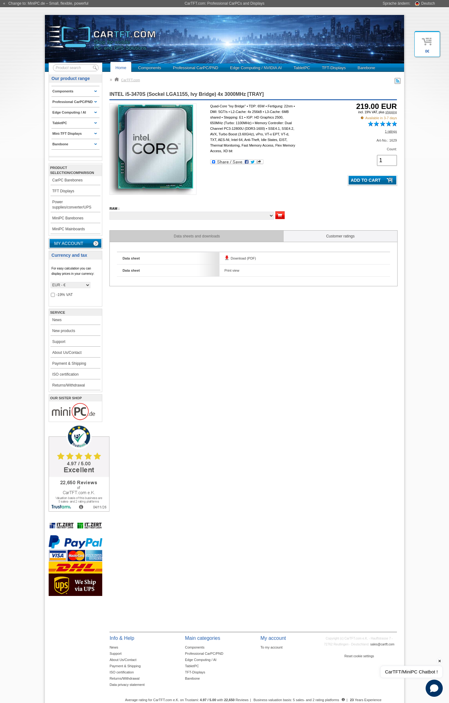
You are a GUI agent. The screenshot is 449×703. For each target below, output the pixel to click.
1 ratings (391, 131)
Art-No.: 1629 (386, 140)
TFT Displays (63, 191)
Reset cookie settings (359, 656)
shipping (391, 112)
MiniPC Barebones (68, 218)
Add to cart (366, 180)
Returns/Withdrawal (68, 385)
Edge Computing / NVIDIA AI (256, 67)
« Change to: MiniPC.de (45, 3)
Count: (392, 149)
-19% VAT (62, 295)
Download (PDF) (243, 258)
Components (149, 67)
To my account (271, 647)
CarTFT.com (127, 80)
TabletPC (301, 67)
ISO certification (65, 374)
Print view (231, 270)
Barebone (366, 67)
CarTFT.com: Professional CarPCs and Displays (224, 3)
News (57, 320)
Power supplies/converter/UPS (71, 204)
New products (63, 331)
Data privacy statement (127, 685)
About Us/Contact (67, 352)
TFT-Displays (334, 67)
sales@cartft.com (382, 644)
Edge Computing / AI (200, 660)
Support (58, 342)
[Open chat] (434, 688)
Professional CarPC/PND (195, 67)
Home (120, 67)
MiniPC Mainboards (68, 229)
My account (68, 243)
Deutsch (428, 3)
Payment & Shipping (69, 363)
